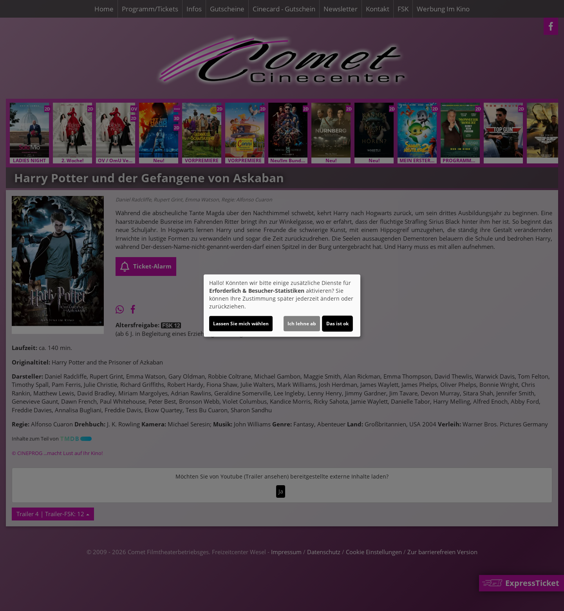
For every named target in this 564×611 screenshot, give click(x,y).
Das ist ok (337, 323)
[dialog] (282, 305)
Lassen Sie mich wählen (241, 323)
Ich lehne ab (301, 323)
